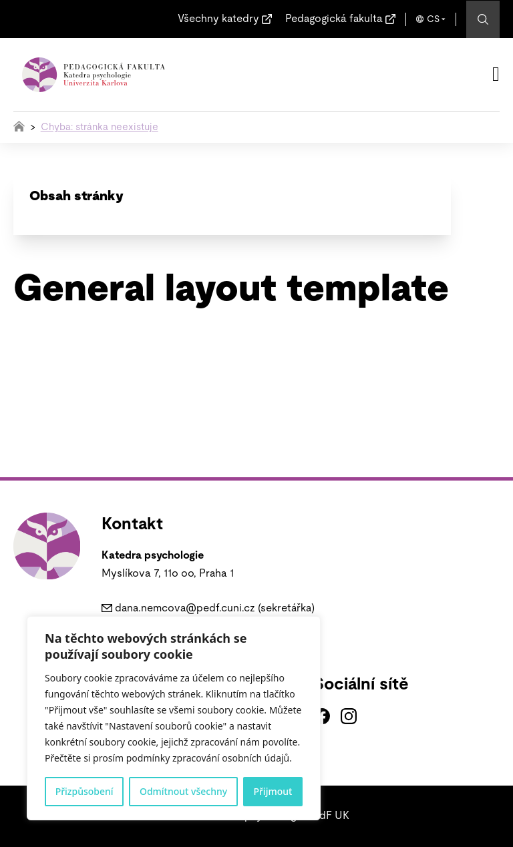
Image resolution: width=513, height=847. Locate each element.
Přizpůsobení (84, 791)
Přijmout (272, 791)
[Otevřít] (496, 74)
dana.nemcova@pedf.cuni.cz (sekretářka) (215, 608)
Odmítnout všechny (183, 791)
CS (433, 19)
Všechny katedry (218, 18)
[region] (174, 718)
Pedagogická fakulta (334, 18)
